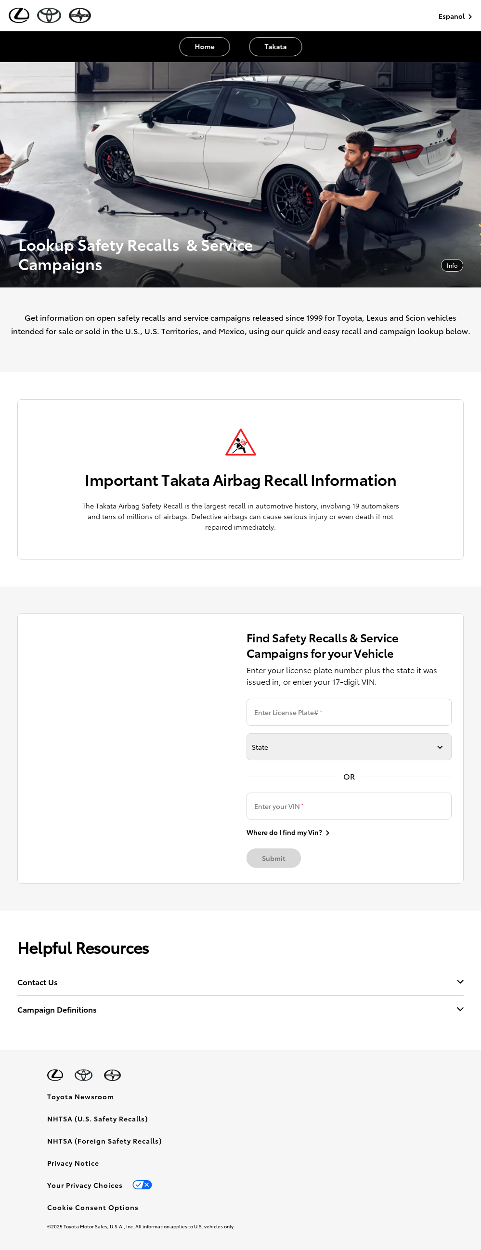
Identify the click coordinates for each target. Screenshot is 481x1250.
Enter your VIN (278, 806)
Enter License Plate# (288, 712)
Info (452, 265)
